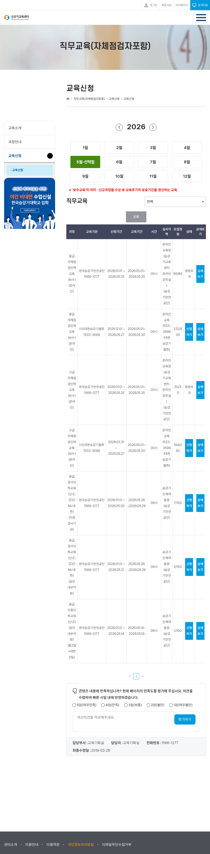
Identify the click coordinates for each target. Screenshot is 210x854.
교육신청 (16, 158)
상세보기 (200, 274)
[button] (85, 147)
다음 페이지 (143, 676)
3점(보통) (135, 705)
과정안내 (14, 142)
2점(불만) (157, 705)
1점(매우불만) (183, 705)
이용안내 (31, 844)
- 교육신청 (16, 170)
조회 (136, 217)
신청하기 (189, 332)
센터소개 (10, 844)
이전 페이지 (130, 676)
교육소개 (14, 128)
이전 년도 (119, 127)
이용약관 (53, 844)
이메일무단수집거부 (116, 844)
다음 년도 (153, 127)
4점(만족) (112, 705)
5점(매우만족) (87, 705)
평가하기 (184, 719)
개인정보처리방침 (81, 844)
